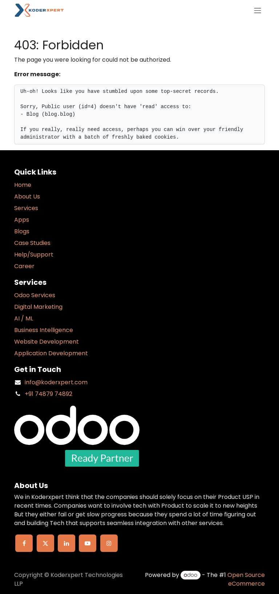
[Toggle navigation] (257, 10)
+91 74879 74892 (48, 394)
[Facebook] (24, 543)
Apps (21, 220)
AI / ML (23, 318)
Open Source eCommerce (246, 579)
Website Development (46, 341)
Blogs (21, 231)
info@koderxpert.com (56, 382)
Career (24, 266)
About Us (27, 196)
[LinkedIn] (66, 543)
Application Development (51, 353)
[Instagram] (109, 543)
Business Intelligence (43, 330)
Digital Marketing (38, 307)
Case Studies (32, 243)
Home (22, 185)
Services (26, 208)
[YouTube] (87, 543)
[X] (45, 543)
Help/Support (33, 254)
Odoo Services (34, 295)
